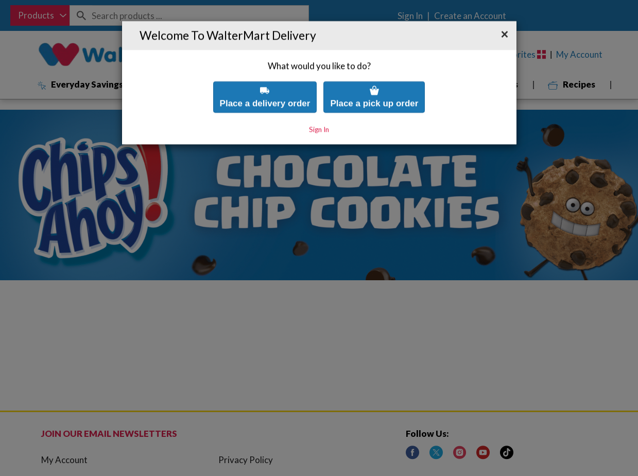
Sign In (319, 109)
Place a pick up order (374, 76)
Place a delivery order (265, 76)
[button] (505, 14)
